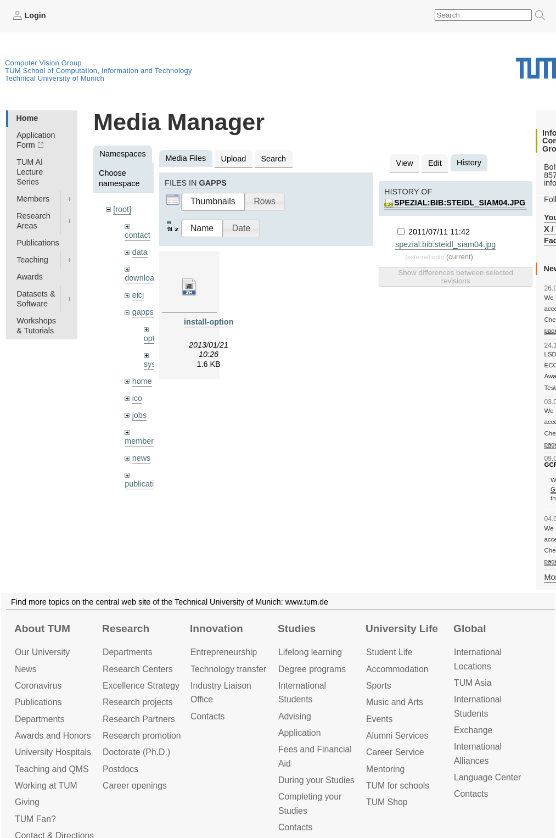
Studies (297, 628)
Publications (37, 242)
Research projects (138, 702)
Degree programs (312, 669)
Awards (29, 276)
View (404, 163)
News (26, 669)
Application (299, 733)
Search (273, 158)
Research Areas (33, 220)
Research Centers (138, 669)
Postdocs (120, 769)
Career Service (395, 752)
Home (27, 118)
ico (137, 398)
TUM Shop (387, 802)
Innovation (216, 628)
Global (469, 628)
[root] (122, 209)
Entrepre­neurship (223, 652)
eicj (138, 294)
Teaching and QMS (52, 769)
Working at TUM (46, 785)
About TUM (42, 628)
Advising (294, 716)
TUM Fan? (35, 819)
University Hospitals (53, 752)
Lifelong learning (310, 652)
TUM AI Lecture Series (29, 172)
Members (32, 198)
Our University (42, 652)
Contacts (207, 716)
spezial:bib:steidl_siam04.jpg (459, 202)
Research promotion (142, 735)
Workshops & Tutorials (36, 325)
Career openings (135, 785)
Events (379, 719)
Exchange (473, 730)
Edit (435, 163)
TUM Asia (473, 683)
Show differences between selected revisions (455, 277)
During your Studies (316, 780)
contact (137, 235)
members (141, 441)
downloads (143, 277)
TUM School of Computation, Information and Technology (98, 70)
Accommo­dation (397, 669)
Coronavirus (38, 685)
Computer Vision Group (43, 63)
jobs (139, 415)
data (140, 252)
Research (125, 628)
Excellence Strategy (141, 685)
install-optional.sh (217, 321)
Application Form (35, 140)
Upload (233, 158)
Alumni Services (397, 735)
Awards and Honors (53, 735)
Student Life (389, 652)
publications (145, 483)
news (141, 458)
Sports (378, 685)
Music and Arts (394, 702)
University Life (402, 628)
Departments (40, 719)
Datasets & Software (35, 298)
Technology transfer (228, 669)
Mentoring (385, 769)
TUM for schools (397, 785)
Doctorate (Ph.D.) (136, 752)
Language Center (487, 777)
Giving (27, 802)
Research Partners (139, 719)
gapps (143, 312)
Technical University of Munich (54, 78)
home (142, 381)
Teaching (32, 259)
